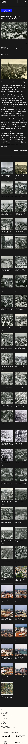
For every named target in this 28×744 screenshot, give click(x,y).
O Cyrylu (3, 721)
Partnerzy (3, 722)
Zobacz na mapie (14, 54)
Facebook (9, 727)
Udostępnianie (4, 723)
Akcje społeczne (4, 732)
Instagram (3, 727)
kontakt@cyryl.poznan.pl (6, 715)
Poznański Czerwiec (14, 732)
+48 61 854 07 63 (4, 718)
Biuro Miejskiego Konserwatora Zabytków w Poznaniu (13, 48)
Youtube (13, 727)
